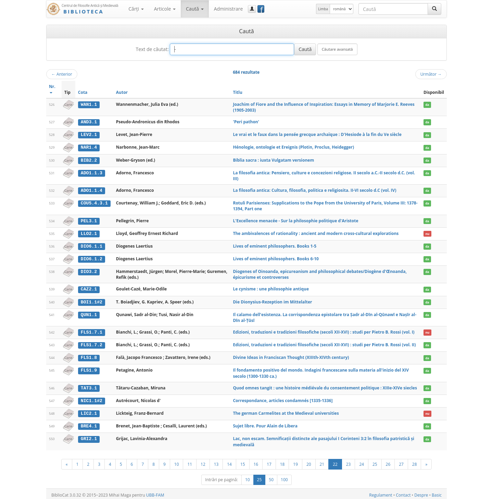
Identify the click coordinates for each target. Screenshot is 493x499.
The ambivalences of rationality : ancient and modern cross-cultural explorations (316, 232)
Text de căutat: (152, 49)
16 (256, 461)
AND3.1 (89, 122)
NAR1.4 (89, 147)
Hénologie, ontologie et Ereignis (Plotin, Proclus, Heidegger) (293, 147)
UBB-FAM (155, 493)
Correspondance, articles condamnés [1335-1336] (282, 398)
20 (308, 461)
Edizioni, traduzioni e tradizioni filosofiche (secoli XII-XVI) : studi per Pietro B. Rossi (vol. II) (324, 343)
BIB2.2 (89, 160)
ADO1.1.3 (91, 172)
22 (335, 461)
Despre (421, 493)
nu (427, 232)
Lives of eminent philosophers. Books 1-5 (274, 245)
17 (269, 461)
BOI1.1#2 (91, 301)
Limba (323, 9)
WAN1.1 (89, 104)
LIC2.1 (89, 411)
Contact (403, 493)
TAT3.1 (89, 386)
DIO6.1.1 (91, 245)
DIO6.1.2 (91, 258)
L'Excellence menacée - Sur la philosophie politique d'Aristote (295, 220)
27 (401, 461)
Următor (431, 74)
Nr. (52, 88)
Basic (437, 493)
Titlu (237, 92)
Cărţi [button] (135, 8)
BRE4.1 (89, 424)
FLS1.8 (89, 356)
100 (284, 477)
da (427, 104)
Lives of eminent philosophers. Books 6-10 (275, 258)
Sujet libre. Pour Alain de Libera (265, 424)
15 (242, 461)
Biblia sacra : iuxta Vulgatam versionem (273, 160)
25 (374, 461)
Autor (122, 92)
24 (361, 461)
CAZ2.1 (89, 288)
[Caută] (434, 9)
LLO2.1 (89, 232)
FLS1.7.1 (91, 331)
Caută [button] (195, 8)
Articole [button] (165, 8)
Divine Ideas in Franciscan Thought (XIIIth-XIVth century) (291, 356)
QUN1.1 (89, 313)
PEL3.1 (89, 220)
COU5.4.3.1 (94, 202)
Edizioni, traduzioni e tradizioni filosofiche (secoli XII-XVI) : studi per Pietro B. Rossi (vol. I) (323, 331)
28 (414, 461)
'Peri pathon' (246, 122)
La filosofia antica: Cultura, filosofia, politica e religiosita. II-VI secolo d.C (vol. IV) (314, 190)
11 (189, 461)
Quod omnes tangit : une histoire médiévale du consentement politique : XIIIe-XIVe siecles (325, 386)
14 (229, 461)
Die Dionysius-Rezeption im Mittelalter (272, 300)
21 (322, 461)
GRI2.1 (89, 437)
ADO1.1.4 (91, 190)
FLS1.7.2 (91, 343)
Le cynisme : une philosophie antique (271, 288)
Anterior (61, 74)
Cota (83, 92)
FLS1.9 (89, 368)
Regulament (380, 493)
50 (271, 477)
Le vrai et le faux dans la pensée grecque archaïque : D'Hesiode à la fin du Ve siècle (317, 134)
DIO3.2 (89, 270)
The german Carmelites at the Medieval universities (286, 411)
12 (203, 461)
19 (295, 461)
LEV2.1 (89, 135)
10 (176, 461)
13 (216, 461)
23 (348, 461)
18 (282, 461)
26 (388, 461)
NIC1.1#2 (91, 399)
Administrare (228, 8)
